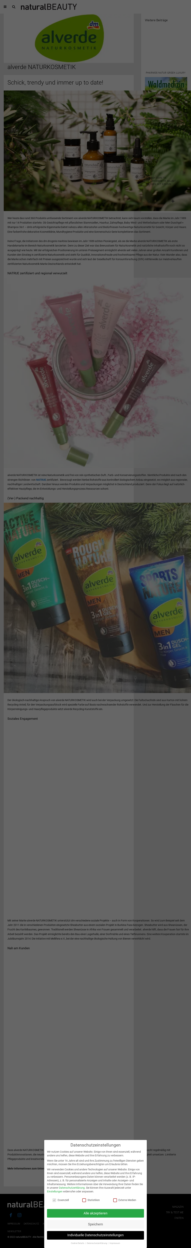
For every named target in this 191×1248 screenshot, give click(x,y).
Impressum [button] (114, 1246)
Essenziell (60, 1203)
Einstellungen (54, 1194)
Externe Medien (124, 1203)
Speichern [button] (95, 1227)
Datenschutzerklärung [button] (97, 1246)
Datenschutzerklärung (72, 1190)
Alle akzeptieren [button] (95, 1216)
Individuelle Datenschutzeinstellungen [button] (95, 1238)
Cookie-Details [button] (78, 1246)
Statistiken (91, 1203)
